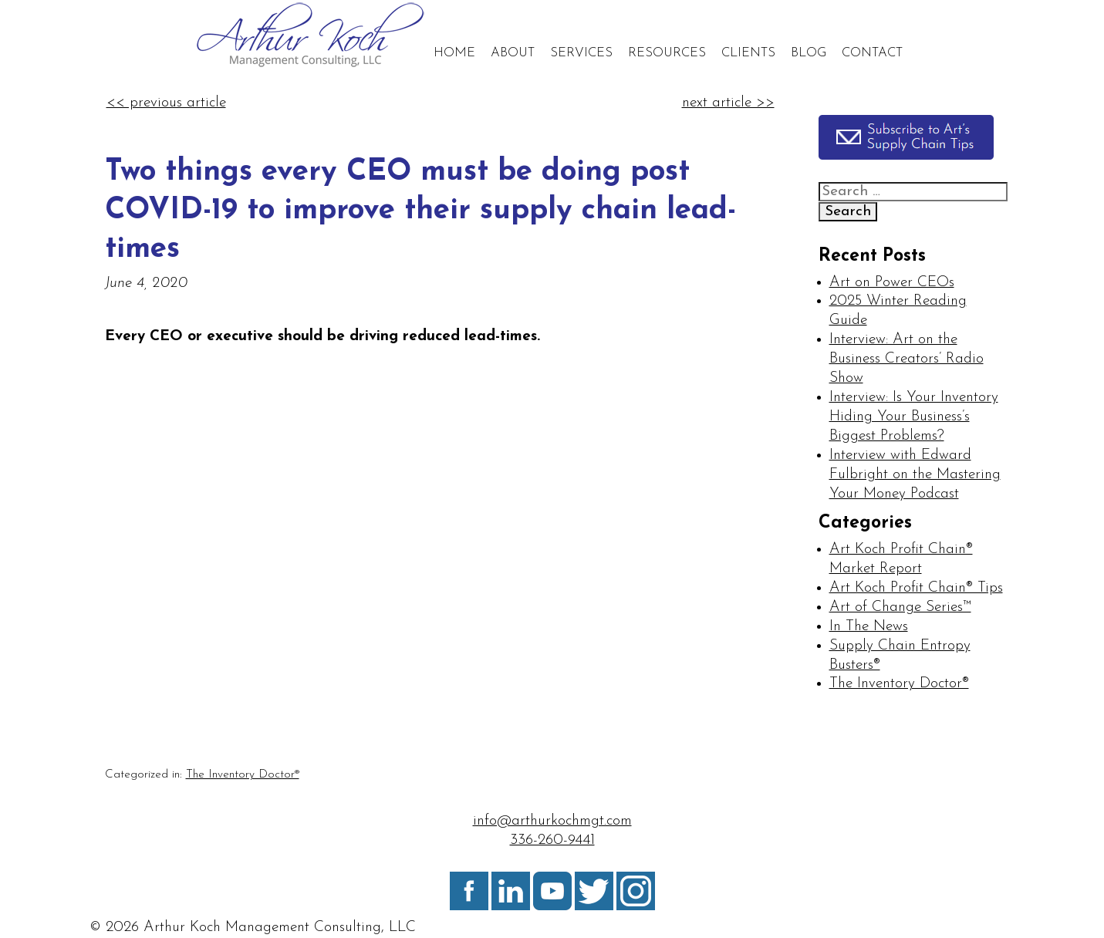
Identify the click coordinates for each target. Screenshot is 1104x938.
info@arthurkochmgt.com (552, 821)
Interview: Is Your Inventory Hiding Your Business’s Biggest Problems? (913, 417)
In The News (868, 626)
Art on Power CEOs (891, 282)
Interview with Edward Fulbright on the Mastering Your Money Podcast (915, 474)
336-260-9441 (552, 840)
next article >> (728, 103)
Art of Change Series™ (900, 607)
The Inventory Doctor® (242, 774)
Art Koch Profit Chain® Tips (916, 588)
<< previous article (166, 103)
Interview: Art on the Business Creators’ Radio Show (906, 359)
